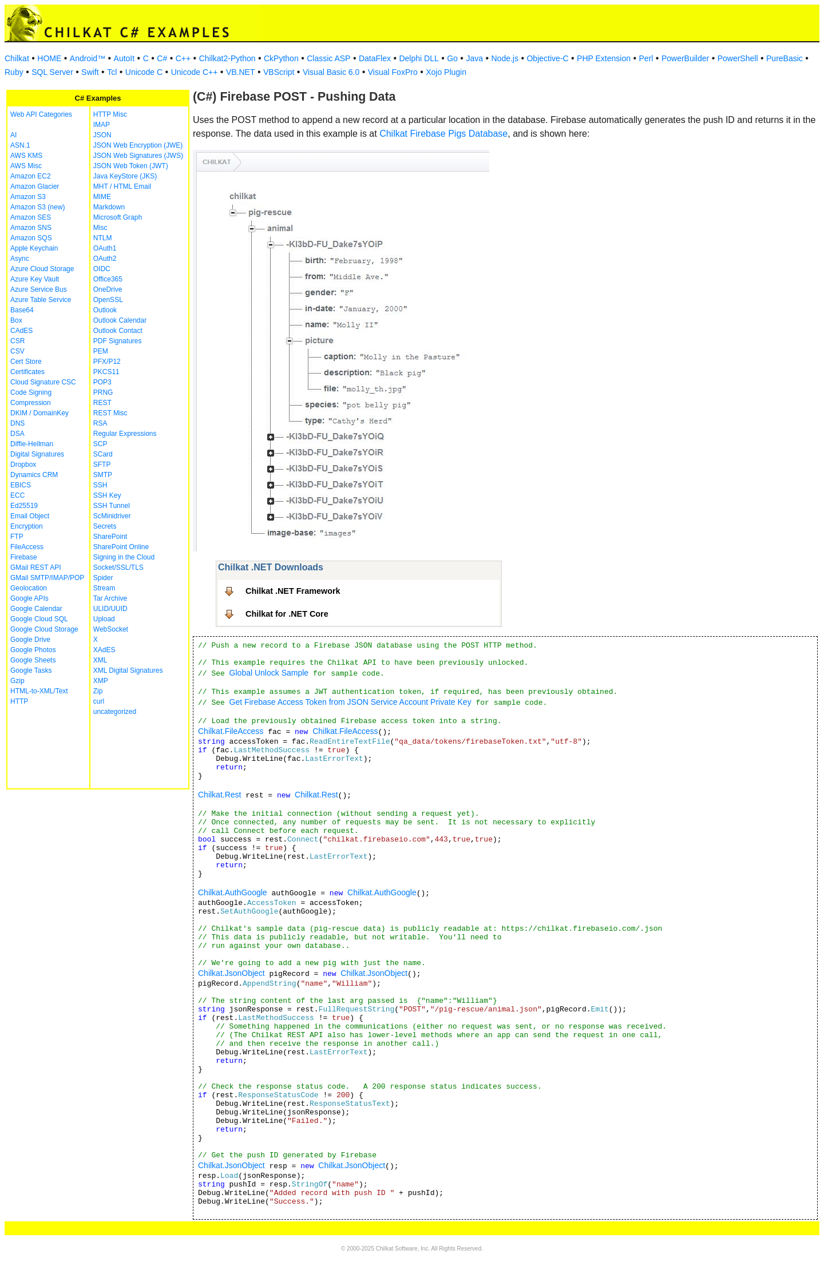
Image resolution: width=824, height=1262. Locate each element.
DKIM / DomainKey (39, 413)
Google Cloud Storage (44, 629)
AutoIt (124, 58)
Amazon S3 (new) (37, 207)
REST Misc (110, 413)
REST (102, 403)
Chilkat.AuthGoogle (232, 892)
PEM (100, 351)
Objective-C (547, 58)
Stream (104, 588)
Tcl (112, 72)
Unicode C (144, 72)
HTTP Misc (110, 114)
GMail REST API (35, 567)
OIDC (101, 269)
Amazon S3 (28, 197)
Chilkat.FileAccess (230, 731)
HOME (49, 58)
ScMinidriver (112, 516)
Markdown (109, 207)
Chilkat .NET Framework (292, 591)
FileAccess (26, 547)
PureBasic (784, 58)
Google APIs (29, 598)
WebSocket (110, 629)
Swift (89, 72)
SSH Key (107, 495)
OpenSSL (108, 300)
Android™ (87, 58)
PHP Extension (604, 58)
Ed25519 (24, 506)
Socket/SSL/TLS (118, 567)
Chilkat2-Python (227, 58)
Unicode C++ (194, 72)
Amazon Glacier (34, 186)
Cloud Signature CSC (43, 382)
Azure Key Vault (34, 279)
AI (13, 135)
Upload (104, 619)
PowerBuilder (685, 58)
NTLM (102, 238)
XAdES (104, 650)
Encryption (26, 526)
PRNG (103, 392)
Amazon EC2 (30, 176)
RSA (100, 423)
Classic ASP (328, 58)
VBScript (278, 72)
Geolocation (28, 588)
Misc (100, 228)
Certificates (27, 372)
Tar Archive (110, 598)
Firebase (23, 557)
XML (100, 660)
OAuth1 (105, 248)
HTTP (19, 701)
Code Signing (31, 392)
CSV (17, 351)
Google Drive (30, 640)
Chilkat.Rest (219, 794)
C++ (183, 58)
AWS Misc (26, 166)
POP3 (102, 382)
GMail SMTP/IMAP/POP (47, 578)
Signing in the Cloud (123, 557)
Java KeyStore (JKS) (125, 176)
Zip (98, 691)
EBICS (20, 485)
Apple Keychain (34, 248)
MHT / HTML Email (122, 186)
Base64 (22, 310)
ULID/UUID (110, 609)
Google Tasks (31, 670)
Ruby (14, 72)
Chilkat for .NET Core (286, 613)
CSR (17, 341)
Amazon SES (30, 217)
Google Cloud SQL (39, 619)
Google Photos (33, 650)
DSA (17, 434)
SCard (103, 454)
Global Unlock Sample (269, 672)
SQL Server (52, 72)
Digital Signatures (37, 454)
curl (98, 701)
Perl (646, 58)
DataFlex (375, 58)
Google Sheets (33, 660)
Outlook (105, 310)
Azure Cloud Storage (42, 269)
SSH (100, 485)
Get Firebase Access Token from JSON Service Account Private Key (350, 702)
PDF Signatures (117, 341)
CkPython (281, 58)
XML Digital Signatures (128, 670)
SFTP (102, 465)
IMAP (101, 125)
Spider (103, 578)
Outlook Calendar (119, 320)
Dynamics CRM (34, 475)
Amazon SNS (31, 228)
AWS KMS (26, 156)
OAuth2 (105, 259)
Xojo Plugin (446, 72)
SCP (100, 444)
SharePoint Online (121, 547)
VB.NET (240, 72)
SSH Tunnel (111, 506)
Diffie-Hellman (31, 444)
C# (162, 58)
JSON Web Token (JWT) (130, 166)
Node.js (505, 58)
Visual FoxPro (393, 72)
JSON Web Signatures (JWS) (138, 156)
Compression (30, 403)
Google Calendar (36, 609)
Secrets (105, 526)
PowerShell (738, 58)
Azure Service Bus (38, 289)
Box (16, 320)
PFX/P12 (107, 362)
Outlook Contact (117, 331)
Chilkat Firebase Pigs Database (443, 133)
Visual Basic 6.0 (331, 72)
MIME (102, 197)
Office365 (107, 279)
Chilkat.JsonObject (231, 973)
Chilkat (17, 58)
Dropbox (23, 465)
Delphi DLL (418, 58)
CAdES (21, 331)
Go (452, 58)
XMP (100, 681)
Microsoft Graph (117, 217)
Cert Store (26, 362)
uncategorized (114, 712)
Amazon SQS (31, 238)
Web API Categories (41, 114)
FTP (16, 537)
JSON (102, 135)
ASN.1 (20, 145)
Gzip (17, 681)
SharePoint (110, 537)
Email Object (29, 516)
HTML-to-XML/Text (39, 691)
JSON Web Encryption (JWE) (138, 145)
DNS (17, 423)
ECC (17, 495)
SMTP (102, 475)
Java (474, 58)
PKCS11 (106, 372)
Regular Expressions (125, 434)
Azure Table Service (41, 300)
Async (19, 259)
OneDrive (107, 289)
